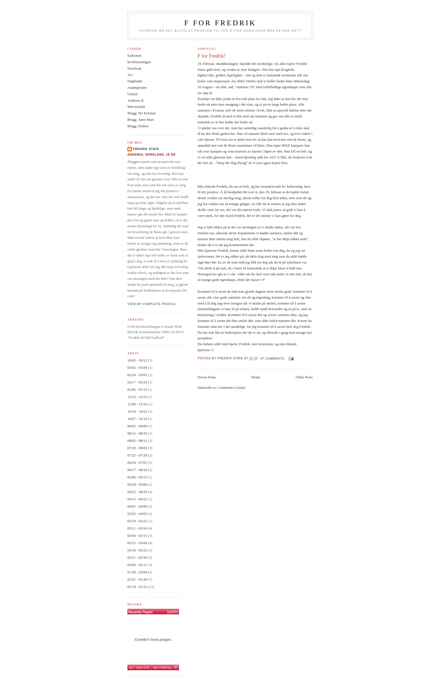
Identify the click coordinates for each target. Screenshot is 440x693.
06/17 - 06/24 (137, 470)
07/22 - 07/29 (137, 455)
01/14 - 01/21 (137, 587)
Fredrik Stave (146, 149)
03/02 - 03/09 (137, 367)
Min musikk (136, 106)
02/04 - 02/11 (137, 565)
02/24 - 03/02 (137, 375)
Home (255, 377)
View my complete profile (151, 304)
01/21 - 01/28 (137, 579)
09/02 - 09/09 (137, 426)
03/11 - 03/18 (137, 528)
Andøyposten (137, 87)
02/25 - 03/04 (137, 543)
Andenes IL (136, 100)
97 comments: (273, 358)
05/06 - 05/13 (137, 477)
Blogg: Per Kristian (141, 113)
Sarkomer (134, 55)
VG (130, 75)
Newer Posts (207, 377)
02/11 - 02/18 (137, 557)
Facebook (134, 68)
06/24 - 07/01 (137, 462)
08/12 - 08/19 (137, 433)
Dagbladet (134, 81)
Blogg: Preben (137, 126)
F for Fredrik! (212, 56)
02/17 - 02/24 (137, 382)
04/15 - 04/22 (137, 499)
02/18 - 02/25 (137, 550)
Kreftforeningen (139, 62)
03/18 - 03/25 (137, 521)
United (132, 94)
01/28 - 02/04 (137, 572)
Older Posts (304, 377)
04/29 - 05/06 (137, 484)
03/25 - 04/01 (137, 514)
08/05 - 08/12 (137, 440)
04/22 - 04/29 (137, 492)
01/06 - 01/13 (137, 389)
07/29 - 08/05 (137, 448)
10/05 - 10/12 (137, 360)
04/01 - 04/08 (137, 506)
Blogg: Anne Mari (140, 119)
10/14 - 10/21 (137, 411)
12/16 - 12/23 (137, 397)
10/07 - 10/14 (137, 419)
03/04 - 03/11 (137, 535)
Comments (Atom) (231, 387)
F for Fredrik (220, 23)
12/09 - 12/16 (137, 404)
